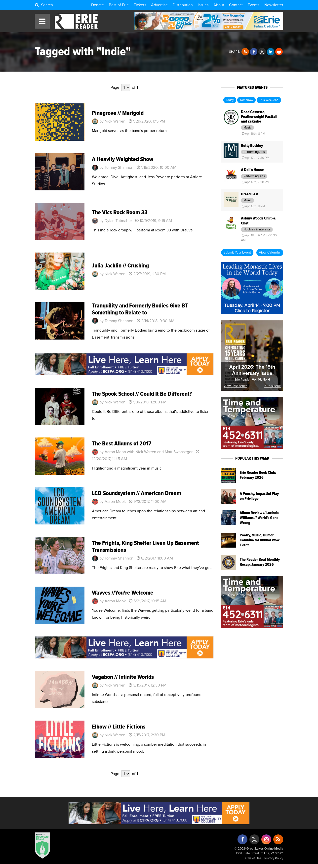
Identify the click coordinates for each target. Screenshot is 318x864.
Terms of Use (252, 858)
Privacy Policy (273, 858)
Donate (97, 5)
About (218, 5)
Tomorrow (246, 100)
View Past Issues (235, 386)
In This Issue (272, 386)
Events (253, 5)
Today (230, 100)
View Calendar (270, 252)
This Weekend (268, 100)
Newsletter (273, 5)
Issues (203, 5)
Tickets (140, 5)
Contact (236, 5)
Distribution (183, 5)
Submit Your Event (237, 252)
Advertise (159, 5)
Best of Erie (119, 5)
